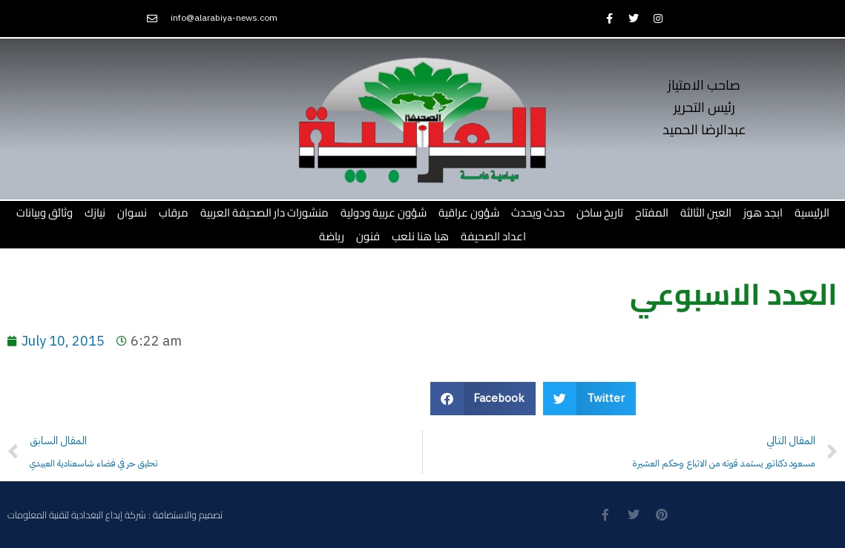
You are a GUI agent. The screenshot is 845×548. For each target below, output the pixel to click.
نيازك (95, 212)
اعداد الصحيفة (493, 236)
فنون (368, 236)
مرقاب (173, 212)
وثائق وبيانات (44, 212)
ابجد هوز (763, 212)
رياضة (331, 236)
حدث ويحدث (538, 212)
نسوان (132, 212)
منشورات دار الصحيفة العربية (264, 212)
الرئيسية (812, 212)
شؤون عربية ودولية (384, 212)
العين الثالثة (705, 212)
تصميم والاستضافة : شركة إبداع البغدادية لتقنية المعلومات (115, 515)
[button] (483, 398)
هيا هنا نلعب (420, 236)
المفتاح (651, 212)
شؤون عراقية (468, 212)
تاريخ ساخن (599, 212)
